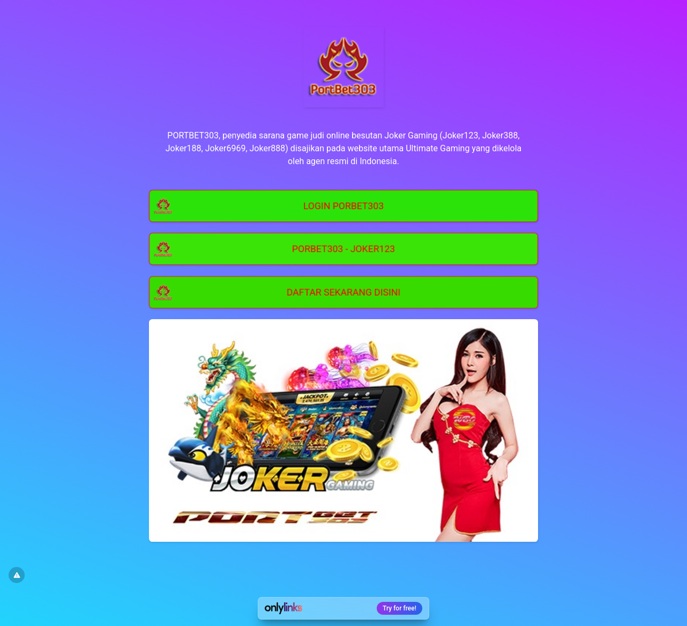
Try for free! (399, 608)
